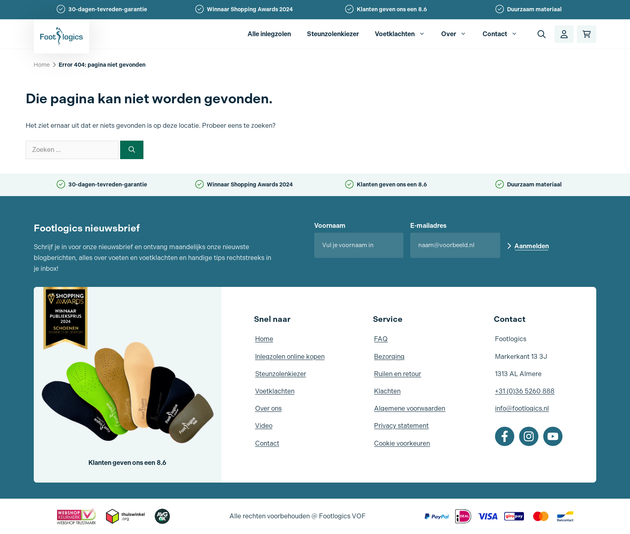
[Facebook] (504, 436)
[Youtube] (552, 436)
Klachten (387, 391)
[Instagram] (528, 436)
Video (263, 426)
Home (42, 64)
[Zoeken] (131, 150)
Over (458, 34)
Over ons (268, 408)
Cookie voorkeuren (402, 443)
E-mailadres (428, 225)
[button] (541, 34)
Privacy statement (401, 426)
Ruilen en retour (397, 374)
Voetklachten (404, 34)
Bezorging (389, 356)
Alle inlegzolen (269, 34)
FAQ (381, 339)
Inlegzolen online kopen (290, 356)
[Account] (564, 34)
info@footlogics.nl (522, 408)
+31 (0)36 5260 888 (524, 391)
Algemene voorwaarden (409, 408)
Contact (504, 34)
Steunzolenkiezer (333, 34)
